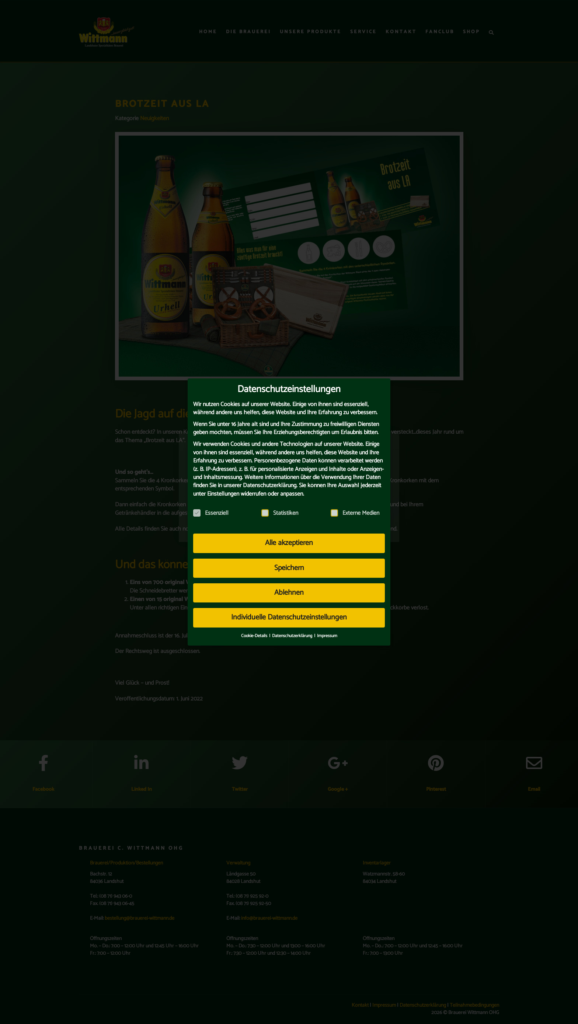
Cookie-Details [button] (254, 631)
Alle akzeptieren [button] (289, 538)
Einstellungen (223, 489)
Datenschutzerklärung (269, 481)
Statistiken (279, 509)
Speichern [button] (289, 564)
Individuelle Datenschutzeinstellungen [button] (289, 613)
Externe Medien (355, 509)
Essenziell (211, 509)
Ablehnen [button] (289, 588)
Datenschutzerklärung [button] (292, 631)
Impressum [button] (327, 631)
